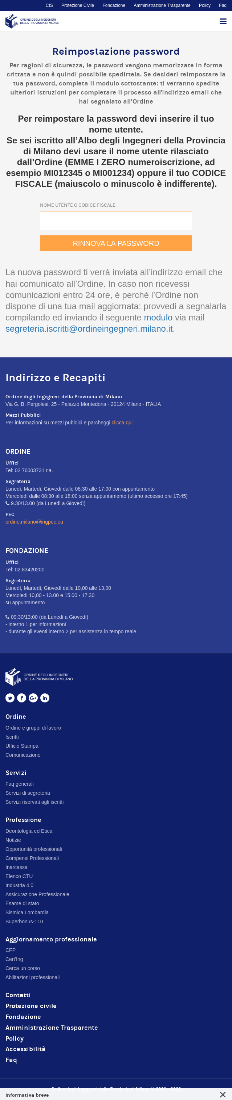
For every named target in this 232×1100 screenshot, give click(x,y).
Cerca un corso (22, 968)
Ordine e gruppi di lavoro (33, 728)
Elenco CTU (19, 876)
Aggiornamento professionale (51, 939)
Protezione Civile (77, 5)
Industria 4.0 (19, 885)
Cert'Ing (14, 959)
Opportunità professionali (33, 849)
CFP (10, 950)
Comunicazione (23, 755)
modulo (158, 317)
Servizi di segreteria (27, 793)
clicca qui (122, 422)
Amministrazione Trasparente (162, 5)
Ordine (15, 717)
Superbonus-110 (24, 921)
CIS (49, 5)
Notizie (13, 840)
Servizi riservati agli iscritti (34, 802)
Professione (23, 820)
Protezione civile (31, 1006)
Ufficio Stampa (21, 746)
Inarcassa (16, 867)
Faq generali (19, 784)
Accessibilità (25, 1049)
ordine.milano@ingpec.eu (34, 522)
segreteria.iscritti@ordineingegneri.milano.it (89, 328)
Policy (205, 5)
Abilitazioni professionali (32, 977)
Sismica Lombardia (27, 912)
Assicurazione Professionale (37, 894)
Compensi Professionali (32, 858)
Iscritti (12, 737)
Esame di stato (22, 903)
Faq (223, 5)
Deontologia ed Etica (28, 831)
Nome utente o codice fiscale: (78, 205)
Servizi (16, 773)
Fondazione (113, 5)
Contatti (18, 995)
